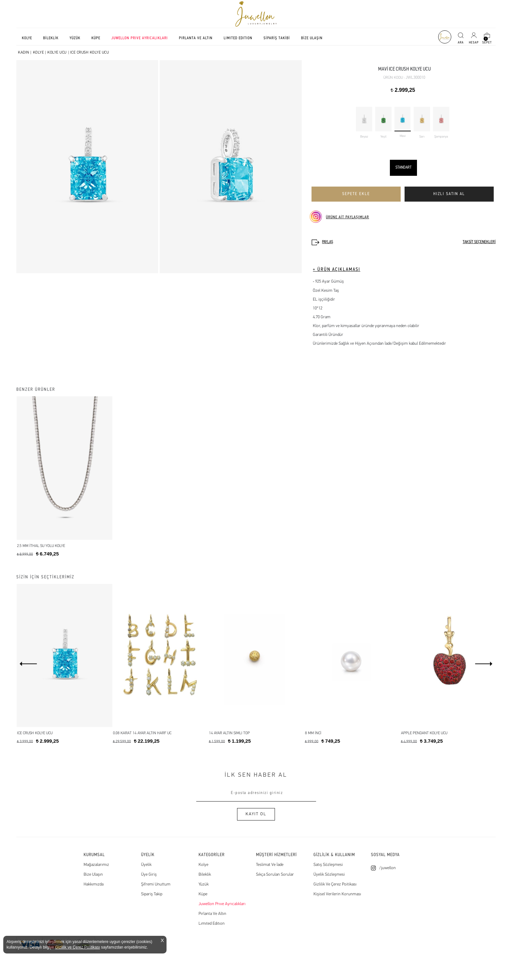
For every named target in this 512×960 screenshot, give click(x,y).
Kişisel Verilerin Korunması (337, 894)
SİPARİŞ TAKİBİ (277, 38)
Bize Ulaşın (93, 874)
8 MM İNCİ (313, 733)
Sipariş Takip (151, 894)
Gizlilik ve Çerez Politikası (77, 947)
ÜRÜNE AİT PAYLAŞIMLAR (347, 217)
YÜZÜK (75, 38)
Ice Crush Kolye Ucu (35, 733)
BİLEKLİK (50, 38)
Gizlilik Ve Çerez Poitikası (335, 884)
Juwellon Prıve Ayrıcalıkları (222, 904)
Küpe (203, 894)
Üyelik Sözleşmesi (329, 874)
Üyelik (146, 865)
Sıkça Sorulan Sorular (275, 874)
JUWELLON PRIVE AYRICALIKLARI (139, 38)
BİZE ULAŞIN (312, 38)
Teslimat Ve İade (269, 865)
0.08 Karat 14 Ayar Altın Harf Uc (142, 733)
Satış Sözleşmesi (328, 865)
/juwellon (387, 868)
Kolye (203, 865)
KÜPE (95, 38)
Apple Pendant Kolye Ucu (424, 733)
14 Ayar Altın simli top (229, 733)
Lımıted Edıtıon (212, 923)
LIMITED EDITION (238, 38)
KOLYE (27, 38)
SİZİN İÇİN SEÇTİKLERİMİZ (45, 577)
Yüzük (204, 884)
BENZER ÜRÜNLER (35, 389)
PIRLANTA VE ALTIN (196, 38)
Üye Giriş (149, 874)
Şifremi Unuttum (155, 884)
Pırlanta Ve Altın (212, 914)
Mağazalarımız (96, 865)
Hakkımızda (94, 884)
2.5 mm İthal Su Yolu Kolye (41, 546)
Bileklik (205, 874)
